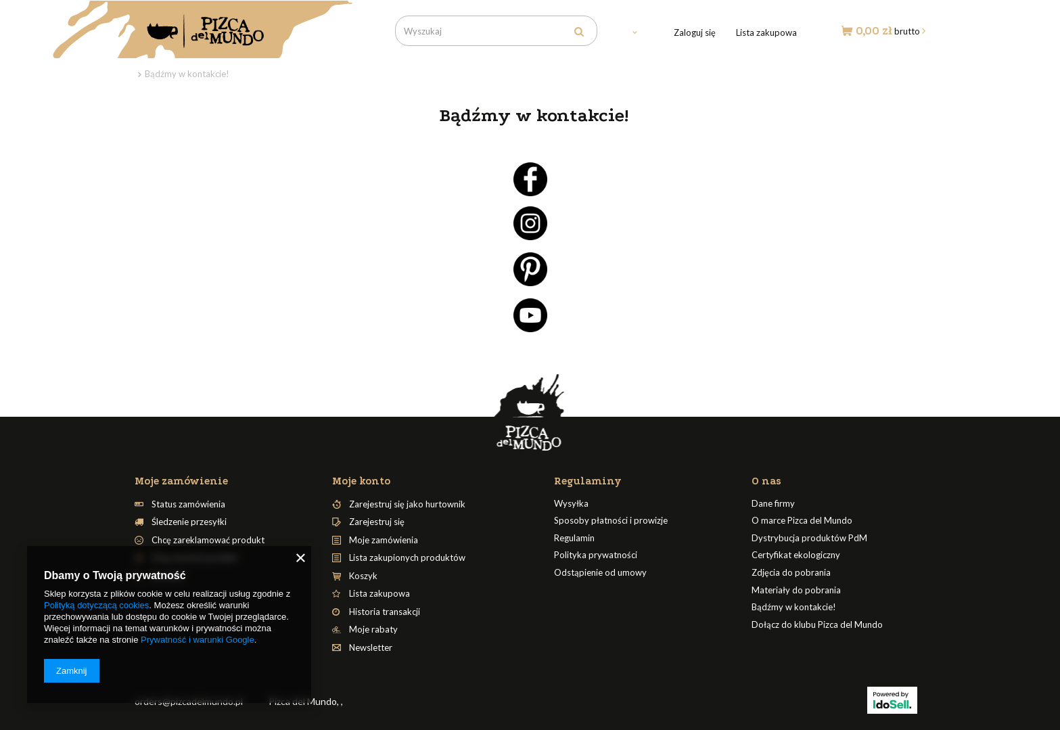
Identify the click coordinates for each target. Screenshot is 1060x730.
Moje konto (361, 481)
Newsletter (370, 648)
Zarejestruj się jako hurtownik (407, 504)
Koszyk (363, 576)
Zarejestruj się (377, 522)
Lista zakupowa (766, 32)
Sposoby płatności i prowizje (611, 521)
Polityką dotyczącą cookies (96, 605)
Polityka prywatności (595, 555)
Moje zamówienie (181, 481)
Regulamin (574, 538)
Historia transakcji (384, 612)
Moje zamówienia (383, 540)
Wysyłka (571, 504)
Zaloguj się (695, 32)
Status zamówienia (188, 504)
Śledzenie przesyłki (189, 522)
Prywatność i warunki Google (197, 640)
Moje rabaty (373, 629)
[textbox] (496, 31)
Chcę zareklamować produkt (208, 540)
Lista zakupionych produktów (407, 558)
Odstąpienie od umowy (600, 573)
